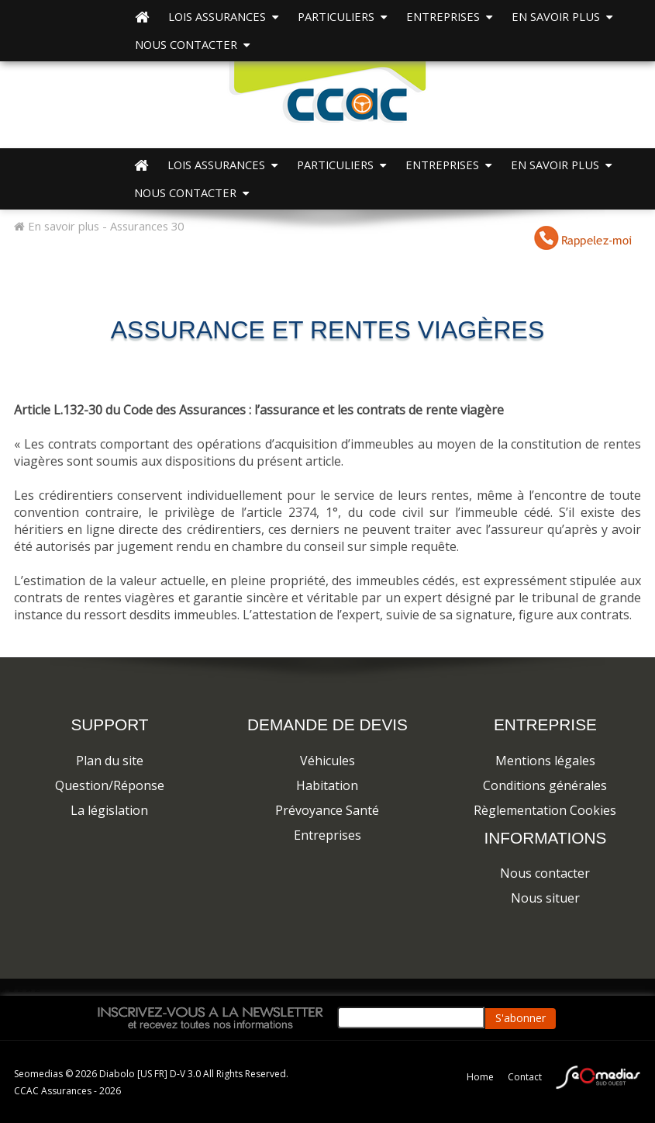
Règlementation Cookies (545, 810)
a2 (11, 990)
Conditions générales (545, 785)
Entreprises (327, 835)
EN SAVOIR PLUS (562, 16)
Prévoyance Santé (327, 810)
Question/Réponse (109, 785)
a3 (19, 990)
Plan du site (109, 760)
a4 (28, 990)
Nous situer (545, 897)
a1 (2, 990)
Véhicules (327, 760)
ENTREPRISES (449, 16)
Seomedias (39, 1073)
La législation (109, 810)
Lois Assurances (223, 16)
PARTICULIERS (342, 16)
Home (480, 1076)
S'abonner (520, 1017)
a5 (37, 990)
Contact (525, 1076)
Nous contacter (192, 44)
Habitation (327, 785)
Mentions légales (545, 760)
